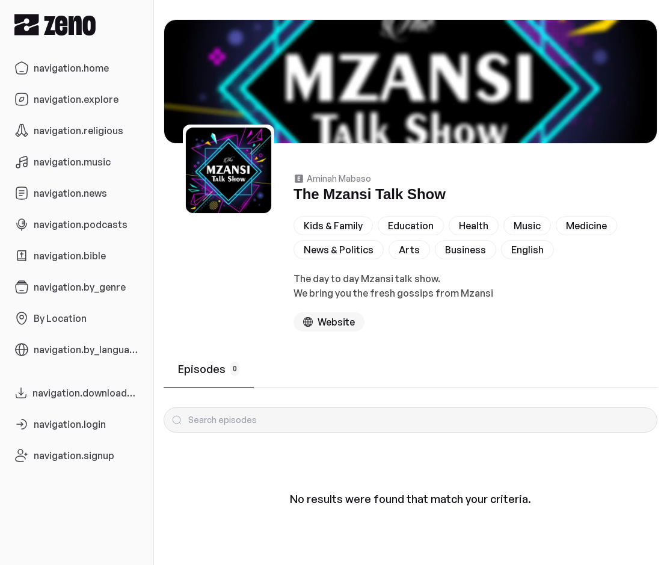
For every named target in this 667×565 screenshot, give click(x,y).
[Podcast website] (329, 322)
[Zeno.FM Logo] (77, 24)
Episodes (208, 369)
